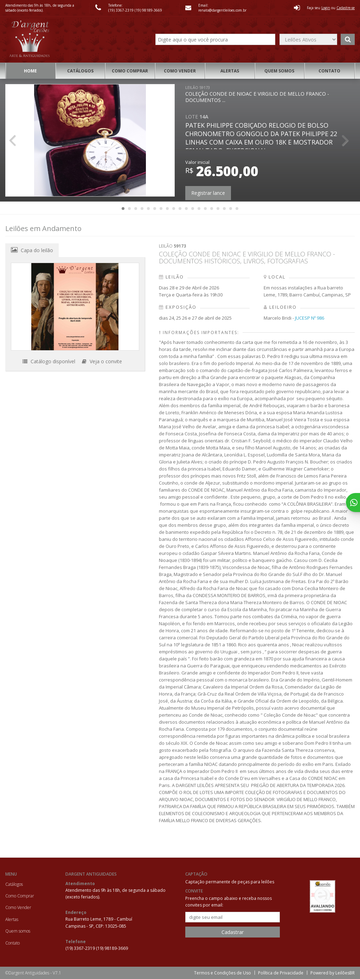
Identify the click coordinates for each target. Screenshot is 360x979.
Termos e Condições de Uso (222, 973)
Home (30, 71)
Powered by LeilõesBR (332, 973)
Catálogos (80, 71)
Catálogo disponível (48, 361)
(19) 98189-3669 (148, 10)
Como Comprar (130, 71)
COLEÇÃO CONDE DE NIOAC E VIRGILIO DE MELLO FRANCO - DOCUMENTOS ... (257, 94)
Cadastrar (232, 932)
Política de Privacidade (280, 973)
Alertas (229, 71)
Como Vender (180, 71)
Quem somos (279, 71)
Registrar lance (208, 193)
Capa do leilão (32, 250)
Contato (329, 71)
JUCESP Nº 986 (309, 318)
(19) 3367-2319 (121, 10)
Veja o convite (102, 361)
